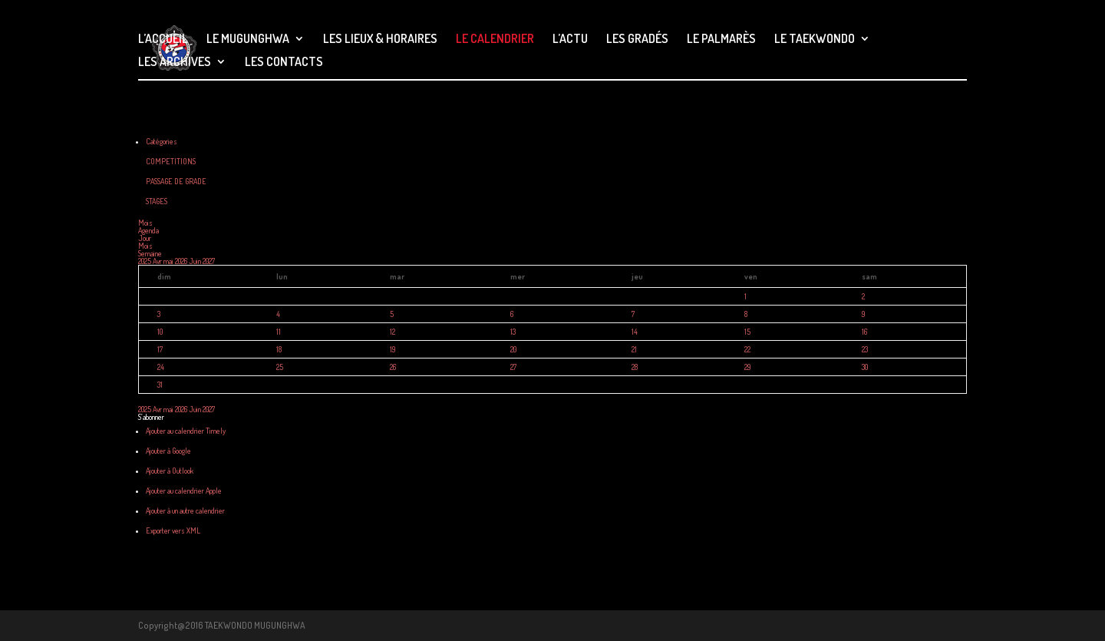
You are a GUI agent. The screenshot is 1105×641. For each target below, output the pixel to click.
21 (634, 349)
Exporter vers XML (173, 530)
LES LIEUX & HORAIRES (380, 39)
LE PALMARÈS (721, 39)
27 (513, 367)
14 (635, 331)
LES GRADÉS (637, 39)
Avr (158, 261)
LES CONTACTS (284, 62)
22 (747, 349)
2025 (145, 261)
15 (747, 331)
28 (635, 367)
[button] (151, 416)
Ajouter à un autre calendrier (185, 510)
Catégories (161, 141)
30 (865, 367)
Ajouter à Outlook (169, 470)
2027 (209, 261)
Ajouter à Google (168, 450)
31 (160, 384)
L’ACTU (570, 39)
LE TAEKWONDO (814, 39)
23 (865, 349)
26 (393, 367)
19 (392, 349)
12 (392, 331)
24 (160, 367)
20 (513, 349)
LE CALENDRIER (495, 39)
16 (864, 331)
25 (279, 367)
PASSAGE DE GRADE (176, 181)
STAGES (156, 201)
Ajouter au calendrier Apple (184, 490)
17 (160, 349)
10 (160, 331)
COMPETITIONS (171, 161)
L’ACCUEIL (163, 39)
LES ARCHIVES (174, 62)
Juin (196, 261)
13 (513, 331)
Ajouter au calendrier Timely (186, 430)
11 (278, 331)
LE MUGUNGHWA (247, 39)
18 (279, 349)
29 (747, 367)
